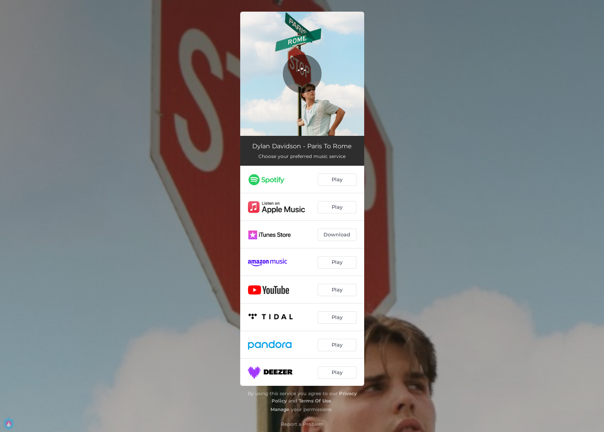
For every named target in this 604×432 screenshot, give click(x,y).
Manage (279, 409)
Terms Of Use (315, 401)
